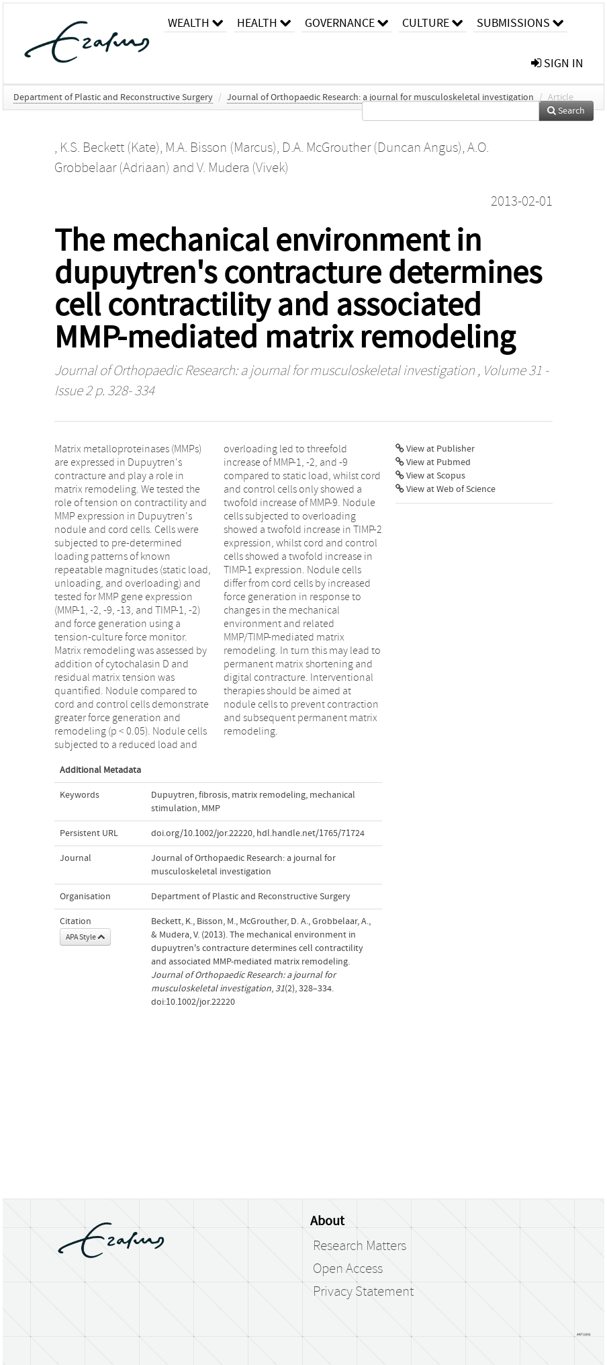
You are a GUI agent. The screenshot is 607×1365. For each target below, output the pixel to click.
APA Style (85, 937)
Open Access (348, 1269)
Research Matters (359, 1246)
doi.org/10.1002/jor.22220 (201, 833)
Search (566, 111)
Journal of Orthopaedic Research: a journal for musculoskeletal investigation (380, 97)
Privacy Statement (363, 1292)
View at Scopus (430, 475)
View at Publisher (435, 449)
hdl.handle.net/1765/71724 (310, 833)
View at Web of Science (445, 489)
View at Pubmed (433, 462)
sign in (557, 63)
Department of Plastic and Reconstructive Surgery (113, 97)
